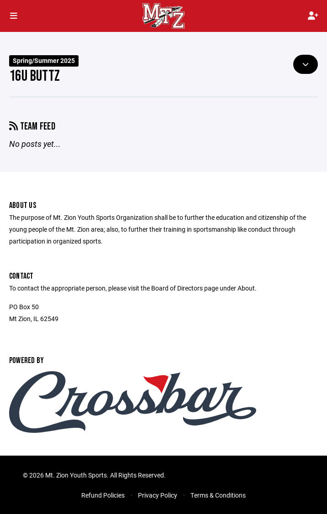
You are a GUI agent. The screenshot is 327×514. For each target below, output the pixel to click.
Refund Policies (103, 495)
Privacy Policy (157, 495)
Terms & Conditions (218, 495)
